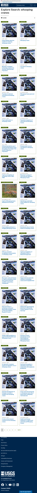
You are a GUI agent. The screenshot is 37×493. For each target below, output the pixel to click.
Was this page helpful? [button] (25, 491)
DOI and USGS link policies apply (8, 450)
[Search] (31, 5)
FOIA (2, 440)
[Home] (4, 6)
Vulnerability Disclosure (6, 458)
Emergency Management (6, 466)
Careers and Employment (7, 461)
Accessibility (4, 437)
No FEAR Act (4, 453)
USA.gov (3, 455)
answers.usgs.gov (5, 490)
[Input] (24, 5)
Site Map (3, 448)
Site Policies (4, 442)
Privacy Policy (4, 445)
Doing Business (4, 463)
